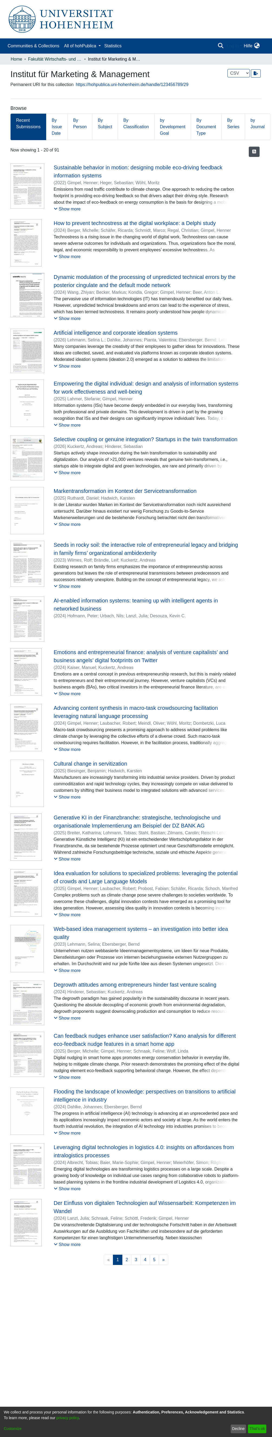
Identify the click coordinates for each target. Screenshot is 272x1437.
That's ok (257, 1428)
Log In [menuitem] (233, 46)
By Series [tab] (233, 123)
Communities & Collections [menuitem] (33, 46)
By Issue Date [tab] (57, 127)
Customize (13, 1428)
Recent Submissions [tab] (28, 123)
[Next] (163, 1260)
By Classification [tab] (136, 123)
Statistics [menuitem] (113, 46)
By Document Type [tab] (206, 127)
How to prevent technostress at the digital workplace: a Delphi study (134, 223)
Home (16, 59)
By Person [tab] (80, 123)
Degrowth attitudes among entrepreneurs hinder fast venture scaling (134, 985)
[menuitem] (257, 46)
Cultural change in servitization (90, 764)
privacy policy (67, 1418)
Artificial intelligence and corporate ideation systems (115, 333)
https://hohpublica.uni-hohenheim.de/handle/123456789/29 (132, 84)
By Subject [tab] (105, 123)
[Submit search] (220, 46)
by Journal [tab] (257, 123)
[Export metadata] (256, 73)
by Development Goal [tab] (172, 127)
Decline (238, 1428)
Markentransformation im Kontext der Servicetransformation (124, 491)
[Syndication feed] (254, 152)
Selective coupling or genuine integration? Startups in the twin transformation (145, 439)
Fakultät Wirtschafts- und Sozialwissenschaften (55, 59)
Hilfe (248, 46)
